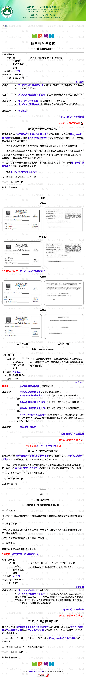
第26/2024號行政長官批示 (31, 85)
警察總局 (22, 110)
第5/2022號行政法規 (29, 385)
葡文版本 (79, 81)
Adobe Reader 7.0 (35, 671)
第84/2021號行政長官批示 (32, 408)
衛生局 (33, 427)
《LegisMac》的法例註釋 (72, 117)
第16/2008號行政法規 (30, 392)
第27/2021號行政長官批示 (32, 401)
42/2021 (17, 71)
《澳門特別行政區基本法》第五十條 (32, 134)
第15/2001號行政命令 (28, 104)
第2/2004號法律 (26, 590)
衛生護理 (24, 427)
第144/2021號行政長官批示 (31, 593)
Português (77, 3)
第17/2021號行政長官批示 (32, 395)
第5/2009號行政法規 (28, 101)
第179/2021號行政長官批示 (33, 414)
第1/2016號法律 (14, 629)
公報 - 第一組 (8, 54)
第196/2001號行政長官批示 (31, 94)
